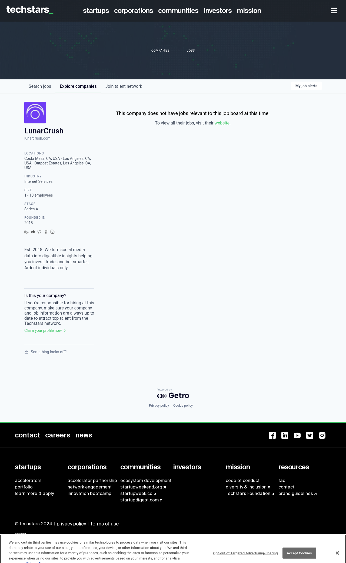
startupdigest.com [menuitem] (139, 500)
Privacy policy (159, 405)
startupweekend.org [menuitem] (141, 487)
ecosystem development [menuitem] (145, 480)
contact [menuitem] (286, 487)
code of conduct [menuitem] (243, 480)
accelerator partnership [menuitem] (92, 480)
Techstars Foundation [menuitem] (248, 493)
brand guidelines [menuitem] (295, 493)
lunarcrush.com (37, 138)
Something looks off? (45, 352)
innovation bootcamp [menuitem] (89, 493)
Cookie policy (183, 405)
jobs (40, 86)
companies (78, 86)
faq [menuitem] (281, 480)
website (222, 123)
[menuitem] (96, 11)
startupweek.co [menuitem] (136, 493)
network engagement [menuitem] (90, 487)
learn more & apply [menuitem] (34, 493)
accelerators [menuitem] (28, 480)
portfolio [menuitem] (24, 487)
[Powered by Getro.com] (173, 393)
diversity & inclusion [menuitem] (246, 487)
